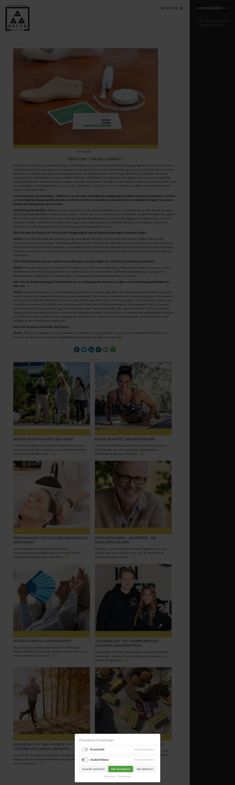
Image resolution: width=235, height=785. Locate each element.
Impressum (110, 776)
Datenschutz (124, 776)
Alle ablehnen (145, 769)
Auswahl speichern (93, 769)
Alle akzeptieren (120, 769)
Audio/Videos (99, 759)
